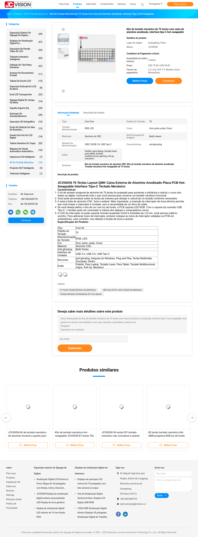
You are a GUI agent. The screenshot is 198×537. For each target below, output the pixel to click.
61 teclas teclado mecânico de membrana (78, 290)
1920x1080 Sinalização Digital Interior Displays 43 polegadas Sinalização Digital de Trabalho (92, 512)
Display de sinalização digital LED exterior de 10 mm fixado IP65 (51, 512)
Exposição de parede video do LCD (26, 50)
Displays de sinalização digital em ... (26, 42)
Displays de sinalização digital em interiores (91, 470)
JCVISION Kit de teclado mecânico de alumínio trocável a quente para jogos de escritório (27, 436)
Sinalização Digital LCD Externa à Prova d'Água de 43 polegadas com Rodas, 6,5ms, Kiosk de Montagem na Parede (52, 484)
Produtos (10, 477)
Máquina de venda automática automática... (26, 150)
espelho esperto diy (26, 108)
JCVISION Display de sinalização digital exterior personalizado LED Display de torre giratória (52, 498)
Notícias (10, 490)
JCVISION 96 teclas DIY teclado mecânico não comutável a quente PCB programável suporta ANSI (121, 436)
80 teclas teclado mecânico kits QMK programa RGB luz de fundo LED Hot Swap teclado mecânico (166, 436)
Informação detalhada (68, 112)
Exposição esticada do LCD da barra (26, 87)
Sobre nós (11, 486)
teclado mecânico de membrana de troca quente (81, 294)
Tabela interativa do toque (26, 143)
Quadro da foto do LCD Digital (26, 136)
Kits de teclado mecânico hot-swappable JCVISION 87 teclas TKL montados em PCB (74, 436)
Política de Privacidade (11, 505)
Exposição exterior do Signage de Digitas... (26, 33)
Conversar (26, 220)
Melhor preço (139, 80)
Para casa (11, 473)
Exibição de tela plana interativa (26, 66)
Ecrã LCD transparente (26, 94)
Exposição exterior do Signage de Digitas (50, 470)
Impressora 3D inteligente (26, 156)
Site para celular (14, 499)
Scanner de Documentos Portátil (26, 74)
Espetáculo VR (13, 482)
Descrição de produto (93, 112)
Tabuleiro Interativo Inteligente (26, 58)
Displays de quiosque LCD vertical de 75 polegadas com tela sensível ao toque (91, 483)
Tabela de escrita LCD (26, 80)
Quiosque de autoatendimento (26, 114)
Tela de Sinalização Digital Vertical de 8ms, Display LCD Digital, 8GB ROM (91, 498)
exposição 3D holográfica (26, 121)
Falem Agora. (180, 4)
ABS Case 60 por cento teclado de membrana (122, 290)
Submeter (75, 348)
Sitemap (10, 495)
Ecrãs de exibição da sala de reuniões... (26, 128)
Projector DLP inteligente (26, 168)
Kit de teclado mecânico (26, 162)
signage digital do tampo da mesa (26, 101)
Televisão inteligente (26, 173)
